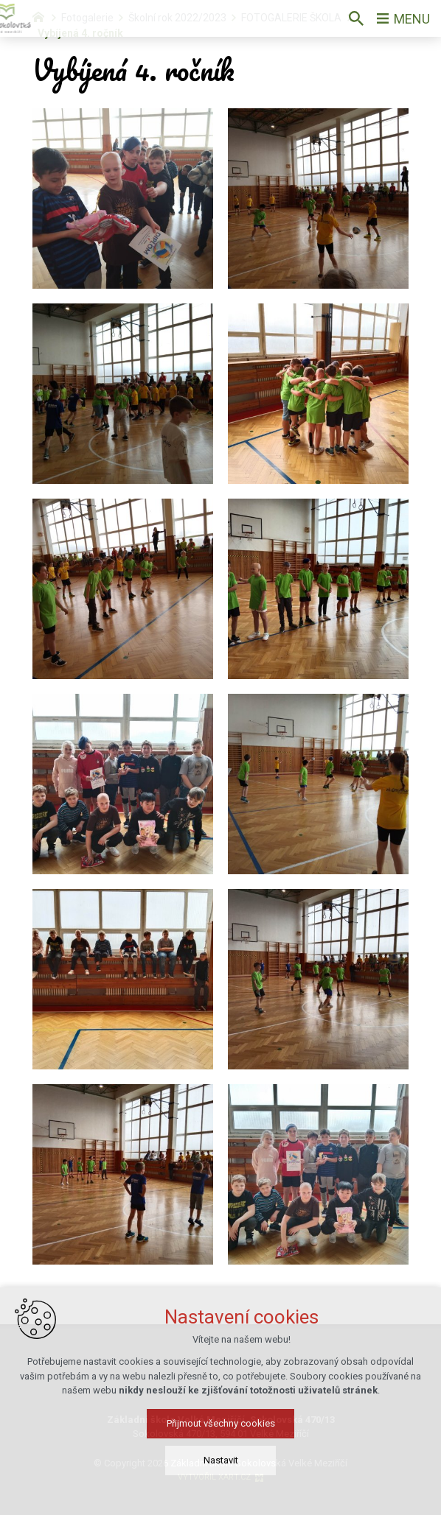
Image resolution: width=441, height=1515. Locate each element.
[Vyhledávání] (356, 18)
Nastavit (221, 1476)
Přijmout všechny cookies (221, 1439)
